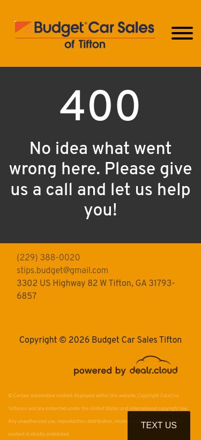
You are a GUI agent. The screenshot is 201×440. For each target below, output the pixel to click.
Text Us (159, 425)
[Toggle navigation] (182, 33)
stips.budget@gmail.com (62, 271)
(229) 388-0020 (48, 258)
